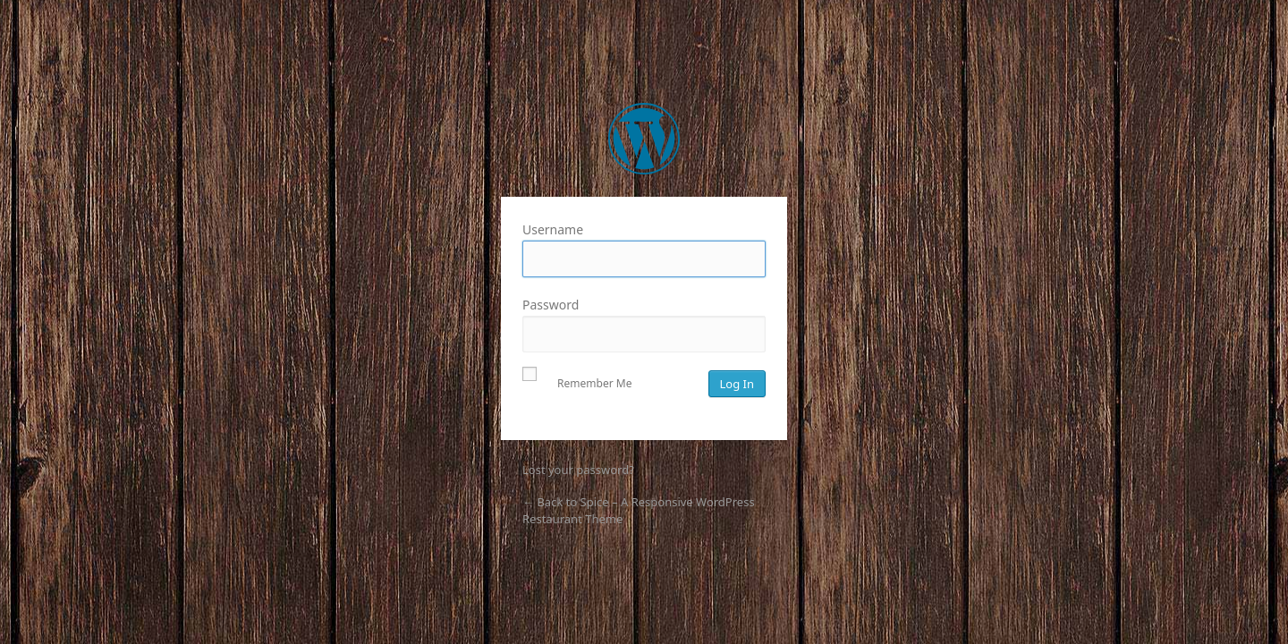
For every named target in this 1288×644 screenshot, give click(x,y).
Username (644, 249)
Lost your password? (578, 470)
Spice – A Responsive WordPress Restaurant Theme (644, 138)
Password (644, 324)
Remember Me (576, 380)
